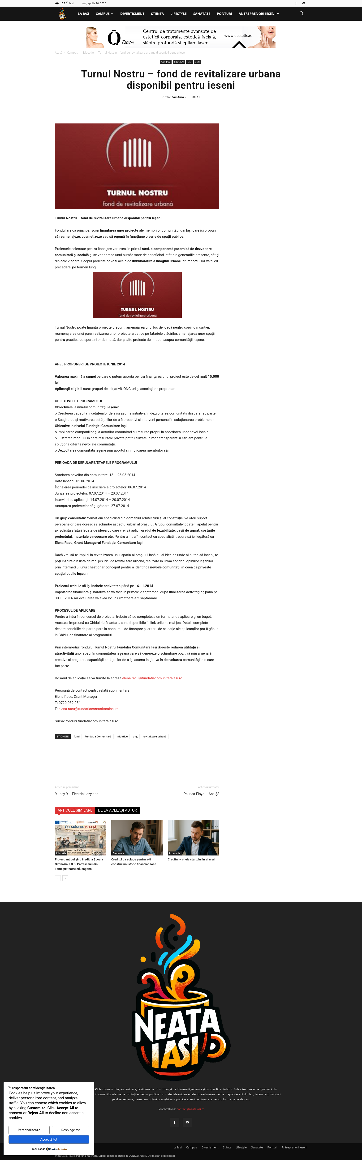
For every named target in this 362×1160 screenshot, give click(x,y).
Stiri (197, 61)
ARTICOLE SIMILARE (75, 810)
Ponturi (224, 13)
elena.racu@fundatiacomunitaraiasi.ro (152, 678)
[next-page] (65, 878)
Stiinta (157, 13)
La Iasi (83, 13)
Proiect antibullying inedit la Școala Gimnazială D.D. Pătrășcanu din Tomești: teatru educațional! (79, 864)
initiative (122, 736)
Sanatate (201, 13)
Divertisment (132, 13)
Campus (104, 13)
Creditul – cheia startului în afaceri (191, 859)
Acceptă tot (48, 1139)
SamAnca (178, 97)
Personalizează (29, 1130)
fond (77, 736)
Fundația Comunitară (98, 736)
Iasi (189, 61)
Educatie (88, 53)
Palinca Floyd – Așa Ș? (201, 794)
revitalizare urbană (155, 736)
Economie (118, 853)
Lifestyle (179, 13)
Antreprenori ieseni (259, 13)
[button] (301, 14)
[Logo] (64, 14)
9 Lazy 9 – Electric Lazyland (77, 794)
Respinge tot (70, 1130)
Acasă (58, 53)
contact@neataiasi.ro (191, 1109)
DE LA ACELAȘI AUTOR (117, 810)
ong (135, 736)
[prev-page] (58, 878)
